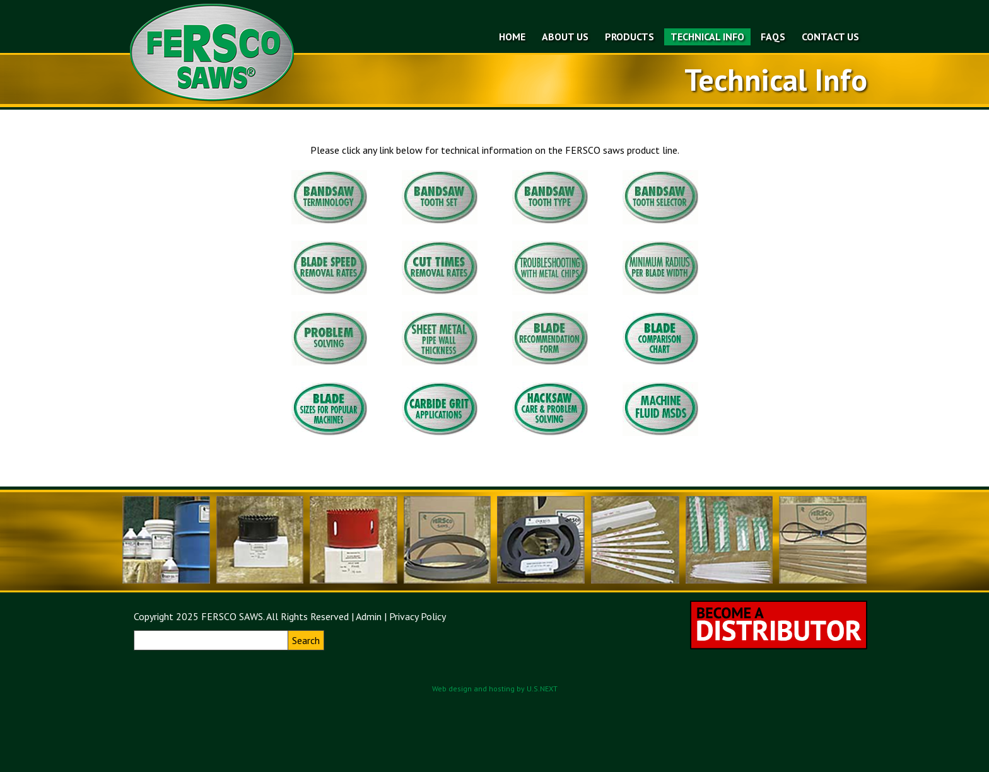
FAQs (773, 36)
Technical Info (707, 36)
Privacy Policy (417, 616)
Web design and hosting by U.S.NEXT (495, 688)
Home (512, 36)
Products (629, 36)
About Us (565, 36)
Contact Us (830, 36)
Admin (369, 616)
